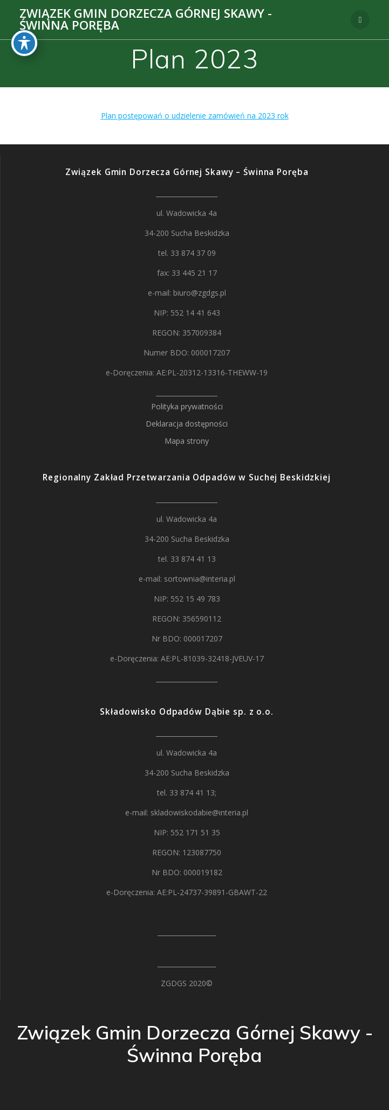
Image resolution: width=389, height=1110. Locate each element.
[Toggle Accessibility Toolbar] (24, 16)
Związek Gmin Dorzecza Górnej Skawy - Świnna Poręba (145, 20)
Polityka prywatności (187, 406)
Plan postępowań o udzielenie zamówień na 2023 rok (195, 115)
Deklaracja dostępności (187, 423)
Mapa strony (187, 441)
